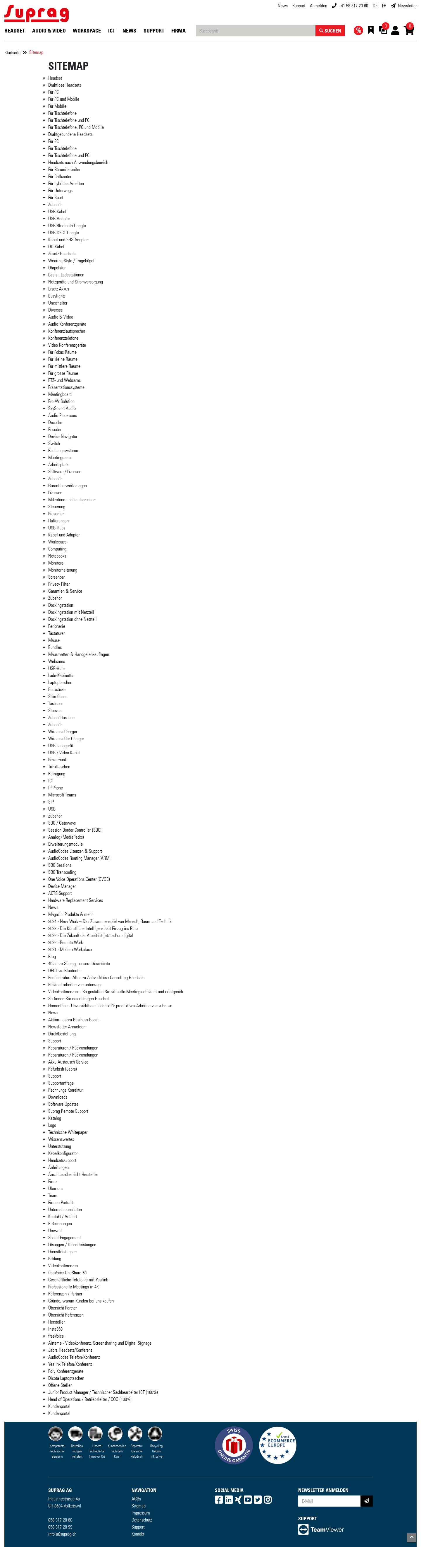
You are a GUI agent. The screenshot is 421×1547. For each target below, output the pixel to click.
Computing (57, 549)
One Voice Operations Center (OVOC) (79, 879)
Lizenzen (55, 492)
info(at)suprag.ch (62, 1534)
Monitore (55, 563)
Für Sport (55, 197)
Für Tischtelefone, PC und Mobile (76, 127)
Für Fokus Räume (62, 352)
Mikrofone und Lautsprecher (71, 499)
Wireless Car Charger (66, 738)
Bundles (55, 647)
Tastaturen (56, 633)
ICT (111, 31)
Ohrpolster (56, 268)
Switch (54, 443)
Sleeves (54, 710)
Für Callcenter (59, 176)
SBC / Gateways (62, 823)
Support (298, 5)
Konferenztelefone (63, 338)
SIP (51, 802)
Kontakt (138, 1534)
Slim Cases (57, 696)
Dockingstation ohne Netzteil (72, 619)
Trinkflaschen (59, 767)
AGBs (136, 1499)
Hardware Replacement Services (75, 900)
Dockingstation (60, 605)
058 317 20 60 (60, 1520)
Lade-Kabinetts (60, 675)
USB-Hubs (56, 528)
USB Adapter (59, 218)
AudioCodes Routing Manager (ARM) (79, 858)
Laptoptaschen (60, 682)
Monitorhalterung (62, 570)
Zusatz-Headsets (61, 254)
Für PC (53, 92)
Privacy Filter (59, 584)
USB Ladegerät (60, 745)
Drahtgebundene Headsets (70, 134)
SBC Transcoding (62, 872)
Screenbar (56, 577)
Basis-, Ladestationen (66, 275)
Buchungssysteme (63, 450)
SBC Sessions (59, 865)
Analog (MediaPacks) (66, 837)
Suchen (330, 31)
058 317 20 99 (60, 1527)
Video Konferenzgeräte (67, 345)
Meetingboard (60, 394)
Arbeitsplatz (58, 464)
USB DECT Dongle (63, 232)
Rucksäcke (56, 689)
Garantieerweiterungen (67, 485)
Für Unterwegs (60, 190)
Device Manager (62, 886)
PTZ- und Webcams (64, 380)
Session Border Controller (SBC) (74, 830)
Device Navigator (62, 436)
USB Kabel (57, 211)
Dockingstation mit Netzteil (71, 612)
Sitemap (36, 52)
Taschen (55, 703)
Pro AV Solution (61, 401)
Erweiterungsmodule (65, 844)
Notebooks (57, 556)
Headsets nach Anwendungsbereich (78, 162)
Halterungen (58, 521)
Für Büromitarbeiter (64, 169)
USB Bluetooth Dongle (67, 225)
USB (52, 809)
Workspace (87, 31)
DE (375, 5)
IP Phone (55, 788)
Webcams (56, 661)
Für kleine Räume (62, 359)
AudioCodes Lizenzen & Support (75, 851)
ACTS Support (60, 893)
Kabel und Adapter (64, 535)
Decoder (55, 422)
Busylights (56, 296)
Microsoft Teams (62, 795)
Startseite (12, 52)
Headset (14, 31)
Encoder (54, 429)
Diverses (55, 310)
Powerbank (57, 760)
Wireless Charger (62, 731)
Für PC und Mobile (63, 99)
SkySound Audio (62, 408)
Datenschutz (142, 1520)
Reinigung (56, 774)
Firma (178, 31)
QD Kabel (56, 246)
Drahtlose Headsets (64, 85)
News (283, 5)
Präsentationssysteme (66, 387)
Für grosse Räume (63, 373)
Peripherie (56, 626)
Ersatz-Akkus (58, 289)
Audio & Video (49, 31)
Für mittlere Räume (64, 366)
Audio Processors (62, 415)
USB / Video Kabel (64, 752)
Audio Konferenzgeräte (67, 324)
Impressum (141, 1513)
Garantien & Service (65, 591)
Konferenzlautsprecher (66, 331)
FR (384, 5)
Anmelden (318, 5)
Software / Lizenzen (64, 471)
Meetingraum (59, 457)
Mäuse (54, 640)
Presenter (56, 514)
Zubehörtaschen (61, 717)
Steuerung (56, 507)
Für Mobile (57, 106)
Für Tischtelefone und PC (68, 120)
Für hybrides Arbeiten (66, 183)
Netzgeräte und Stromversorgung (75, 282)
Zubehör (55, 204)
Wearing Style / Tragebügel (71, 261)
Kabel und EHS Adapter (68, 239)
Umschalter (57, 303)
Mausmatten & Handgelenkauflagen (78, 654)
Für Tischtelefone (62, 113)
